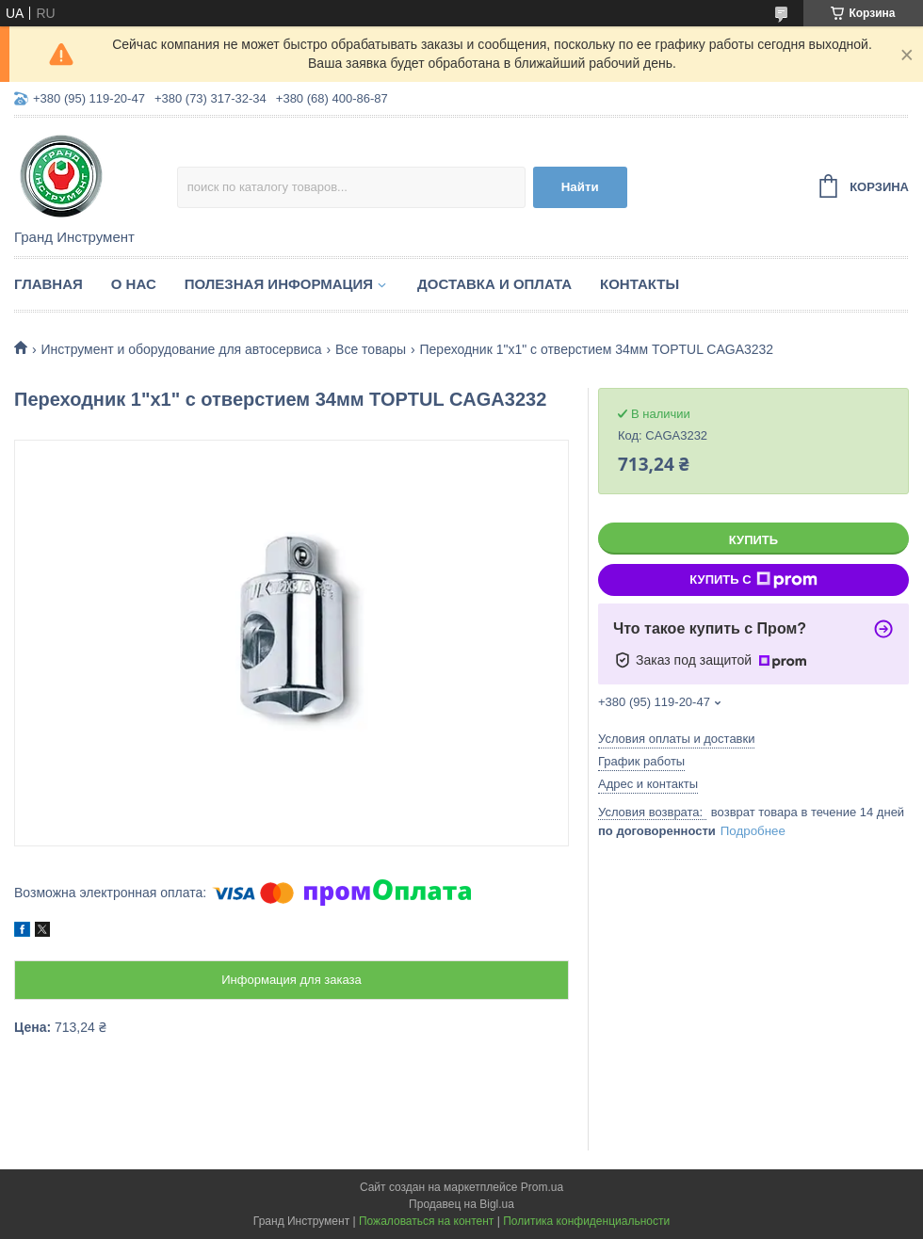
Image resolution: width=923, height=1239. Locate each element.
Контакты (639, 284)
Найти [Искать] (580, 187)
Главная (48, 284)
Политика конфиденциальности (586, 1221)
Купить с (753, 579)
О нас (133, 284)
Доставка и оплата (494, 284)
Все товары (370, 349)
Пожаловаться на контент (426, 1221)
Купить (753, 540)
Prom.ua (542, 1187)
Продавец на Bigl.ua (461, 1204)
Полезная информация (279, 284)
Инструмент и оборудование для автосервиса (180, 349)
